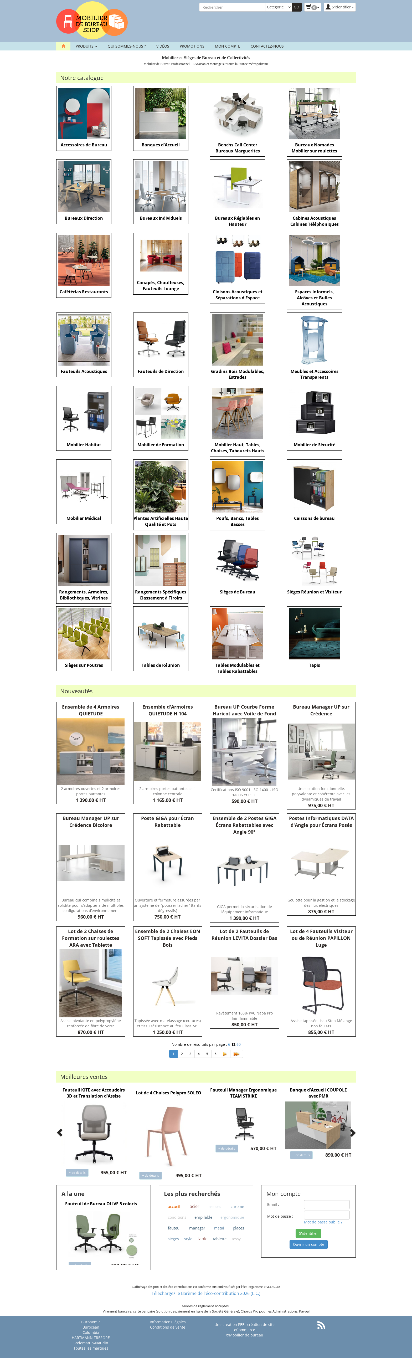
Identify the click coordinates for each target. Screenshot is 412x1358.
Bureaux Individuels (161, 218)
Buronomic (90, 1321)
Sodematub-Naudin (91, 1342)
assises (215, 1206)
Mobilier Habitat (84, 445)
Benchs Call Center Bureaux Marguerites (237, 148)
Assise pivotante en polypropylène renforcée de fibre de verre (90, 1023)
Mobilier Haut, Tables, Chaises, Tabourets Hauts (237, 448)
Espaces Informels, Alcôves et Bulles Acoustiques (314, 298)
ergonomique (232, 1217)
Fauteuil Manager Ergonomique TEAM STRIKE (243, 1093)
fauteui (174, 1228)
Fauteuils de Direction (161, 371)
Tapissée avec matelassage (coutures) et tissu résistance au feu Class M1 (168, 1023)
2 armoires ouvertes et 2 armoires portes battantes (91, 791)
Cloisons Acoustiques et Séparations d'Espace (237, 295)
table (203, 1239)
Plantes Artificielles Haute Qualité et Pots (160, 521)
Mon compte (227, 46)
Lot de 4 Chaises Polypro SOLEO (168, 1093)
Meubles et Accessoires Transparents (314, 374)
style (188, 1238)
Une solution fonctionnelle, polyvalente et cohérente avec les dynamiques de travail (321, 794)
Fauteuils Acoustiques (84, 371)
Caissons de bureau (314, 518)
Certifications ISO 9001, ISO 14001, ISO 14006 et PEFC (244, 792)
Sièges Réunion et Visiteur (314, 592)
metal (219, 1228)
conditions (177, 1217)
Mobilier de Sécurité (314, 445)
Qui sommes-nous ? (127, 46)
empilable (203, 1217)
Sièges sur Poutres (84, 665)
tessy (236, 1238)
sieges (173, 1238)
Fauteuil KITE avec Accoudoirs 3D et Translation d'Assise (94, 1093)
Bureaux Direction (84, 218)
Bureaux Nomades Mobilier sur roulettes (314, 148)
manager (197, 1228)
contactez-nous (267, 46)
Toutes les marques (91, 1348)
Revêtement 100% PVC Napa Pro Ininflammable (244, 1016)
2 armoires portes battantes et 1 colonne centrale (167, 791)
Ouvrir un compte (308, 1244)
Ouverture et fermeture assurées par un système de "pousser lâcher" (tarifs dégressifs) (167, 905)
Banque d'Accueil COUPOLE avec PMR (318, 1093)
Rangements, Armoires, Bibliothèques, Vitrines (84, 595)
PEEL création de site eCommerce (254, 1327)
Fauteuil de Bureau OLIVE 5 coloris (101, 1204)
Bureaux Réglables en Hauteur (237, 221)
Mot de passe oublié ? (323, 1221)
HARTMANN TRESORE (91, 1337)
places (238, 1228)
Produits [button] (86, 46)
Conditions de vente (167, 1327)
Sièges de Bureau (237, 592)
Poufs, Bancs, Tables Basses (237, 521)
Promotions (192, 46)
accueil (174, 1206)
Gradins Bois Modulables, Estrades (237, 374)
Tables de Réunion (161, 665)
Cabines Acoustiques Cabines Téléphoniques (314, 221)
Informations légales (168, 1321)
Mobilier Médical (83, 518)
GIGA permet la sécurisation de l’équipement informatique (244, 909)
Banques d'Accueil (161, 145)
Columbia (91, 1332)
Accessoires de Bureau (84, 145)
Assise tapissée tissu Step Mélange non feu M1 (321, 1023)
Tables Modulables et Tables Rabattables (237, 668)
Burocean (91, 1327)
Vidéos (162, 46)
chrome (237, 1206)
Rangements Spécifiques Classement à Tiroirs (160, 595)
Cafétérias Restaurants (84, 292)
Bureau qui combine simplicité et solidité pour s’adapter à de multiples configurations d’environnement (91, 905)
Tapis (314, 665)
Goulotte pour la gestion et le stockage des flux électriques (321, 903)
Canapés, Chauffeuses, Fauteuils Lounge (160, 285)
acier (194, 1206)
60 (238, 1044)
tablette (219, 1238)
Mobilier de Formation (160, 445)
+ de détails (77, 1172)
